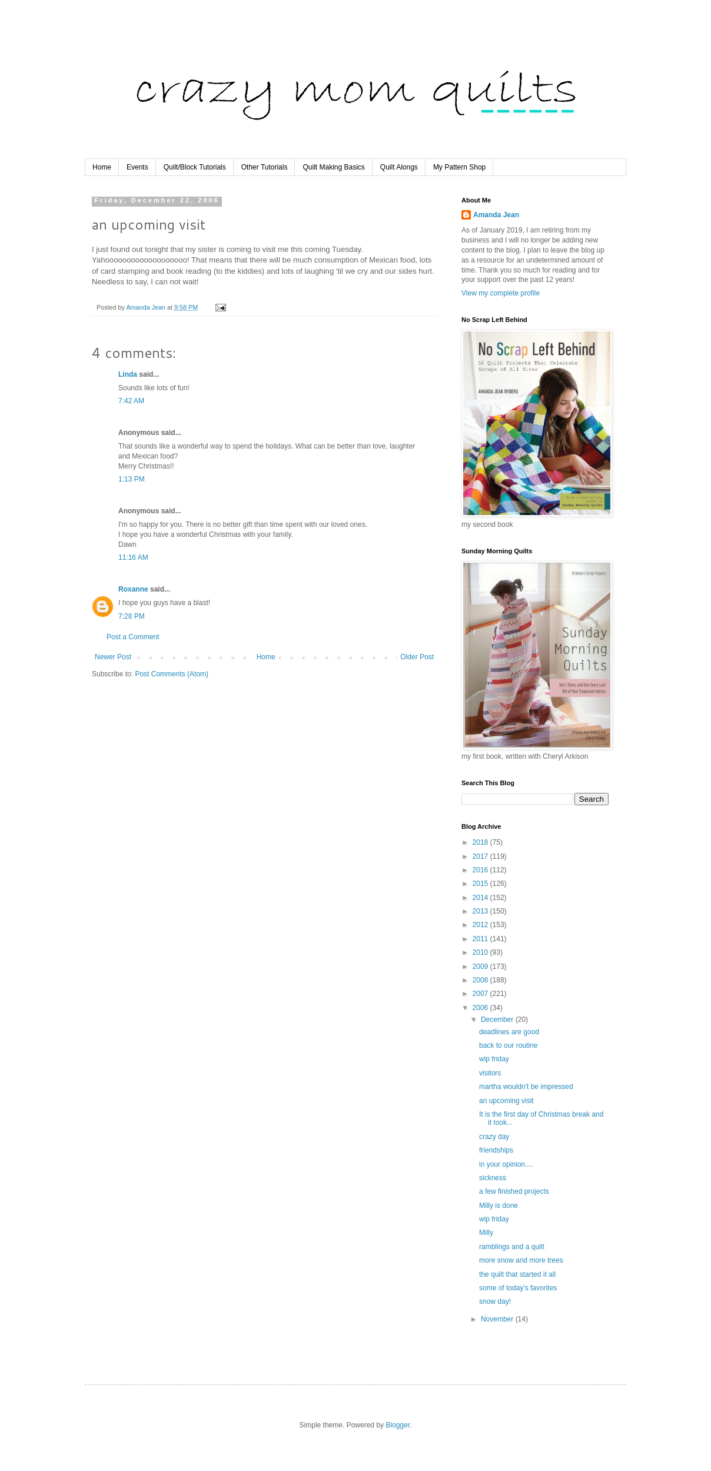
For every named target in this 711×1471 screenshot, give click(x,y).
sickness (492, 1178)
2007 (481, 993)
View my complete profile (500, 293)
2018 (481, 842)
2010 (481, 952)
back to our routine (508, 1045)
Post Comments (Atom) (171, 674)
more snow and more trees (521, 1260)
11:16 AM (133, 557)
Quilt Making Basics (333, 167)
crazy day (494, 1137)
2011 (481, 939)
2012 (481, 925)
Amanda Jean (496, 215)
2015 (481, 883)
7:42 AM (131, 401)
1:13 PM (131, 479)
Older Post (417, 657)
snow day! (495, 1301)
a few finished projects (514, 1191)
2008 (481, 980)
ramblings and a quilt (511, 1247)
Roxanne (133, 589)
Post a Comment (133, 637)
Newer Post (113, 657)
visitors (490, 1073)
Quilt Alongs (399, 167)
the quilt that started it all (517, 1274)
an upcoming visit (506, 1101)
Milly (486, 1232)
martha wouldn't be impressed (526, 1087)
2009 (481, 966)
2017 (481, 856)
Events (137, 167)
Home (101, 167)
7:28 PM (131, 616)
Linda (127, 374)
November (498, 1319)
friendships (496, 1150)
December (498, 1019)
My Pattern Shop (459, 167)
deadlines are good (509, 1032)
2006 (481, 1008)
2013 (481, 911)
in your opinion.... (506, 1164)
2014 (481, 898)
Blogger (398, 1425)
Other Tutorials (264, 167)
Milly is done (498, 1205)
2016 (481, 870)
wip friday (494, 1059)
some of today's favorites (518, 1288)
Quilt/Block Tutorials (195, 167)
